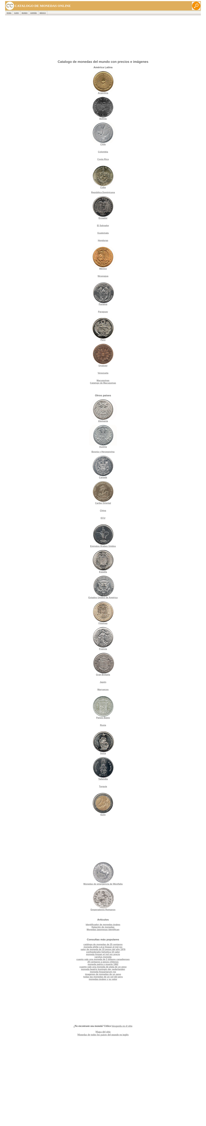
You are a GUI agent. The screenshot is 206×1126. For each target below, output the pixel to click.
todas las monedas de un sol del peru (103, 977)
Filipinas (103, 612)
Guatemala (103, 233)
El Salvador (103, 225)
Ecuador (103, 207)
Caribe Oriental (103, 503)
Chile (103, 134)
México (43, 13)
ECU (103, 518)
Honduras (103, 240)
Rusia (103, 725)
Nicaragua (103, 276)
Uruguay (103, 355)
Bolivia (103, 108)
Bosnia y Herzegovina (103, 452)
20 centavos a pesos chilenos (103, 962)
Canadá (103, 467)
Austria (103, 436)
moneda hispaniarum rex (103, 972)
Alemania (103, 410)
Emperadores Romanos (103, 899)
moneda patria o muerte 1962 (103, 964)
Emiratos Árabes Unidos (103, 546)
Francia (103, 638)
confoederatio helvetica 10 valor (103, 952)
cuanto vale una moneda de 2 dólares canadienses (103, 959)
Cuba (103, 177)
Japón (103, 682)
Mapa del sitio (102, 1031)
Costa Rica (103, 159)
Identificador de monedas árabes (103, 924)
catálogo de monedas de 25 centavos (103, 944)
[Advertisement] (103, 38)
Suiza (103, 743)
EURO (16, 13)
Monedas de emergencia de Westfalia (102, 873)
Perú (103, 329)
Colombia (103, 152)
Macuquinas (103, 380)
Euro (103, 804)
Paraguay (103, 312)
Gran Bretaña (103, 664)
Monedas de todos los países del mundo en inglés (103, 1034)
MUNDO (25, 13)
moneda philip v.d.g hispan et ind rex (103, 947)
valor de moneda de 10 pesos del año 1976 (103, 949)
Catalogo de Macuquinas (103, 383)
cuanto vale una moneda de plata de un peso (103, 967)
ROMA (9, 13)
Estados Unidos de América (103, 587)
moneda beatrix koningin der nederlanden (103, 969)
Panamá (103, 293)
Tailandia (103, 768)
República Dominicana (103, 192)
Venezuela (103, 373)
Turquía (103, 786)
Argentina (103, 82)
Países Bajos (103, 707)
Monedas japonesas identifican (103, 929)
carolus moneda (103, 957)
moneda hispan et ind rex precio (103, 954)
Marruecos (103, 689)
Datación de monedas (103, 927)
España (33, 13)
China (103, 510)
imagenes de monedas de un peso (103, 974)
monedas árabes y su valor (103, 979)
